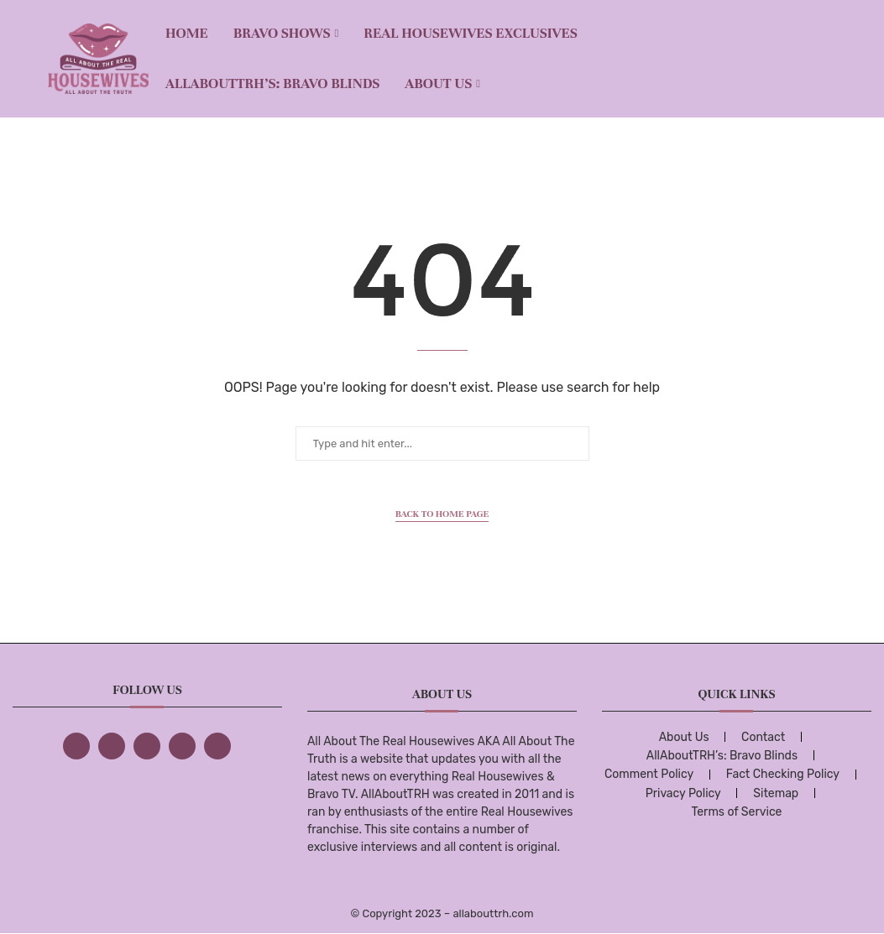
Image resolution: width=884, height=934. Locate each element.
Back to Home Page (442, 513)
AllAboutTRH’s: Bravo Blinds (272, 83)
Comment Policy (648, 774)
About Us (438, 83)
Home (186, 33)
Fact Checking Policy (783, 774)
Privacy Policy (683, 793)
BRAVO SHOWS (282, 33)
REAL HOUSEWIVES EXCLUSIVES (471, 33)
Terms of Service (736, 812)
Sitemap (775, 793)
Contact (763, 737)
